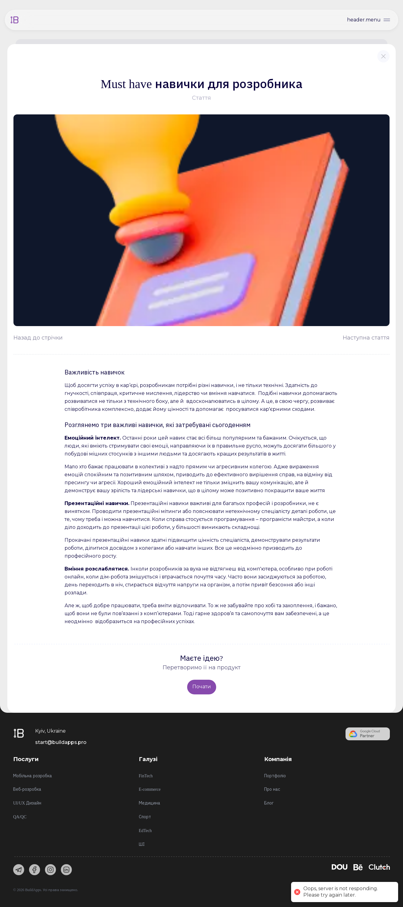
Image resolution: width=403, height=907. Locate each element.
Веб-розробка (27, 789)
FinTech (146, 776)
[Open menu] (369, 20)
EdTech (145, 830)
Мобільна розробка (32, 776)
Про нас (272, 789)
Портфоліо (275, 776)
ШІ (142, 844)
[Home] (14, 19)
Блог (269, 803)
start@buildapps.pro (61, 742)
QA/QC (20, 817)
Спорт (145, 817)
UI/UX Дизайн (27, 803)
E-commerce (150, 789)
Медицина (149, 803)
